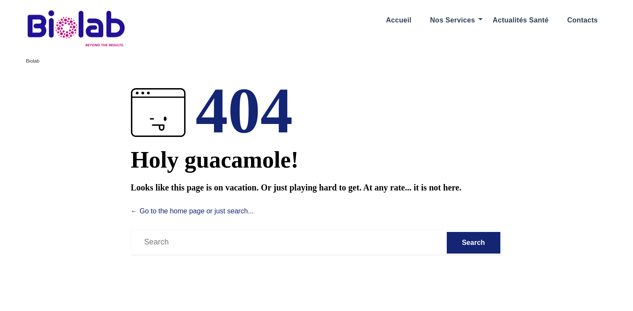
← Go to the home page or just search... (192, 211)
